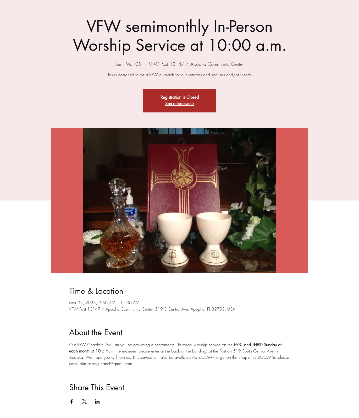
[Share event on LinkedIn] (97, 401)
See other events (179, 103)
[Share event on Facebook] (71, 401)
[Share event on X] (84, 401)
